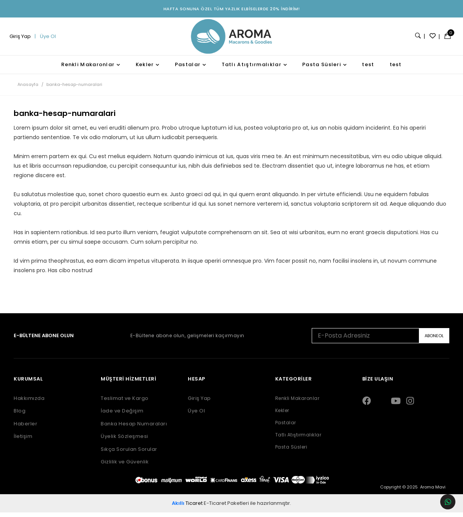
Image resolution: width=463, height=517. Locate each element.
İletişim (20, 441)
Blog (17, 415)
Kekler (145, 68)
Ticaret (187, 507)
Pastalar (187, 68)
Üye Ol (49, 38)
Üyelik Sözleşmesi (123, 441)
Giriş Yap (22, 38)
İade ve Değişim (121, 415)
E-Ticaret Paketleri (226, 507)
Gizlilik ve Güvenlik (123, 466)
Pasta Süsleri (321, 68)
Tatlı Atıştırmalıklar (251, 68)
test (368, 68)
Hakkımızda (26, 402)
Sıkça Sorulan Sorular (128, 453)
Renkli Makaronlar (87, 68)
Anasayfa (25, 89)
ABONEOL (436, 340)
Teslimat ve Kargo (123, 402)
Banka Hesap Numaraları (133, 428)
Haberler (23, 428)
